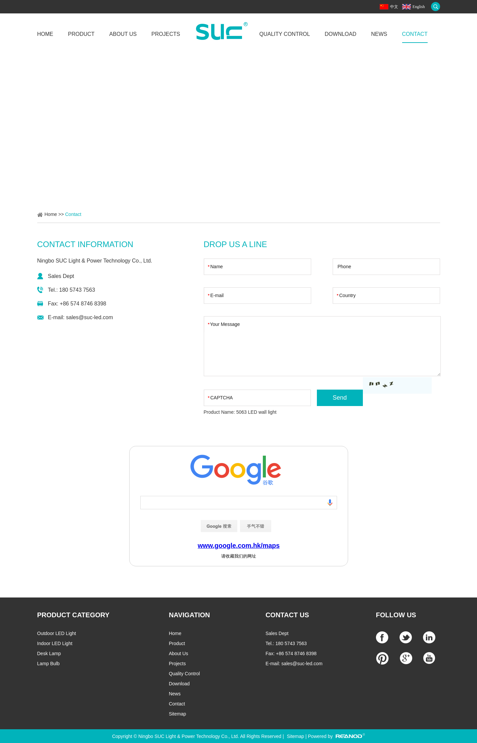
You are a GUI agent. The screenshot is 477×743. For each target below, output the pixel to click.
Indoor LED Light (55, 643)
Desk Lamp (49, 653)
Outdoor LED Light (56, 633)
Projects (165, 34)
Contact (415, 34)
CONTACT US (287, 615)
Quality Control (284, 34)
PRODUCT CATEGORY (73, 615)
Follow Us (396, 615)
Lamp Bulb (48, 663)
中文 (394, 6)
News (379, 34)
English (419, 6)
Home (45, 34)
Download (340, 34)
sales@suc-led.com (89, 317)
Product (81, 34)
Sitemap (177, 714)
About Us (123, 34)
